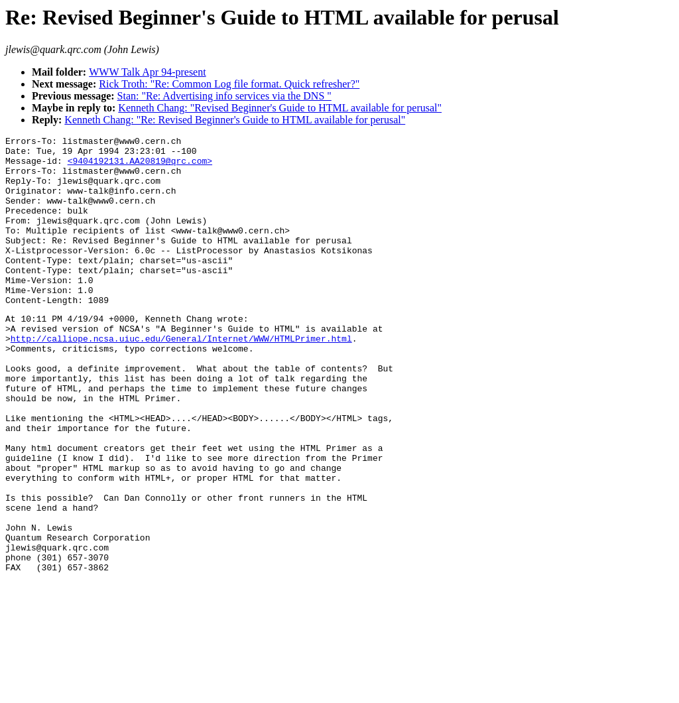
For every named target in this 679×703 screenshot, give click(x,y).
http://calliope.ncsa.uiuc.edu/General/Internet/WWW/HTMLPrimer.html (181, 378)
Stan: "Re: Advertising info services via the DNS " (224, 95)
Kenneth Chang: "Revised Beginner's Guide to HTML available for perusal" (280, 107)
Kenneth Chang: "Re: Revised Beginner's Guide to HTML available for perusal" (234, 119)
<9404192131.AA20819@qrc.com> (140, 166)
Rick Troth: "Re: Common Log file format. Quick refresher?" (229, 84)
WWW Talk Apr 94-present (147, 72)
